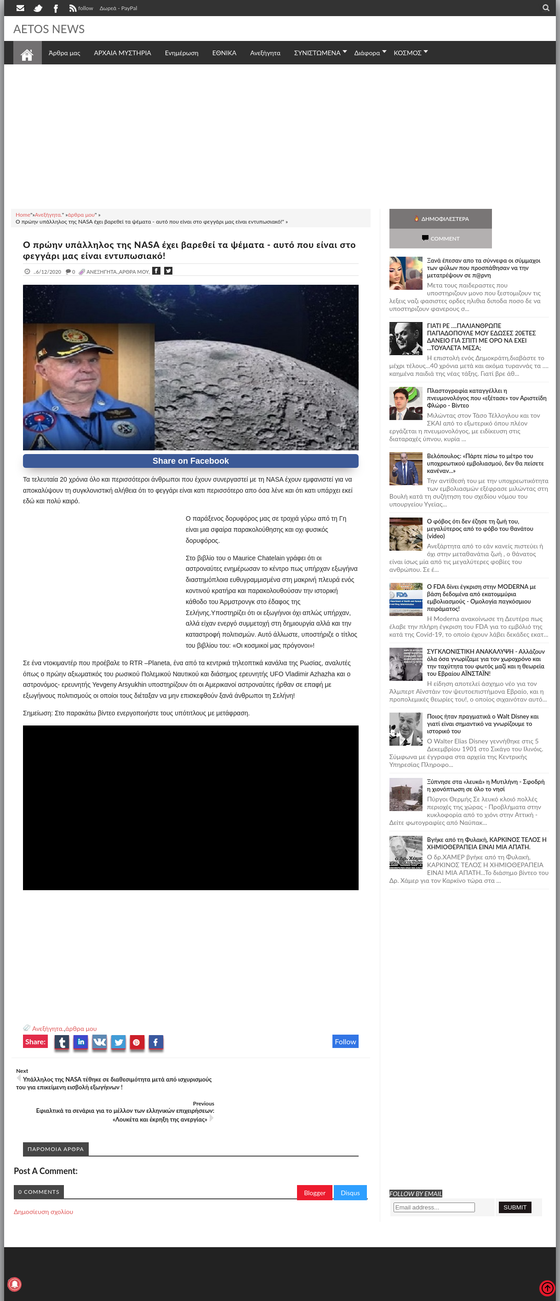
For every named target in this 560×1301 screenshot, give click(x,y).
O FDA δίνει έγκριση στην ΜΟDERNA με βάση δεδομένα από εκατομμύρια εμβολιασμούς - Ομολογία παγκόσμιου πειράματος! (481, 578)
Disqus (350, 1160)
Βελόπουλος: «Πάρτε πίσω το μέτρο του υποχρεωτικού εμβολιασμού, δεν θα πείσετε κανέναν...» (485, 443)
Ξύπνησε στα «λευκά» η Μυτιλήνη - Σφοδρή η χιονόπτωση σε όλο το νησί (486, 765)
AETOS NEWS (51, 28)
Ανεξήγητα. (48, 1028)
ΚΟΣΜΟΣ (408, 53)
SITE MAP (144, 1292)
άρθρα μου (81, 1028)
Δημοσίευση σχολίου (43, 1179)
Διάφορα (367, 53)
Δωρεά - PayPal (118, 8)
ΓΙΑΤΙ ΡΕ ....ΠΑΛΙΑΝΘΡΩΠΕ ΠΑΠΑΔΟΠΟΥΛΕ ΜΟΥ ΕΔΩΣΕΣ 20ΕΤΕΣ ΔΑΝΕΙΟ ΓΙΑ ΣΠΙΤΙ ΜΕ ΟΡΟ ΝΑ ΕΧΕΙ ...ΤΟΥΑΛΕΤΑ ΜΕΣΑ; (481, 317)
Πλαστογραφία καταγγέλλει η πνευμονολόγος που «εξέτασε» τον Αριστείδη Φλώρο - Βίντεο (487, 378)
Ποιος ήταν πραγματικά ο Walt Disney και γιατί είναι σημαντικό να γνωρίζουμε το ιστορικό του (483, 704)
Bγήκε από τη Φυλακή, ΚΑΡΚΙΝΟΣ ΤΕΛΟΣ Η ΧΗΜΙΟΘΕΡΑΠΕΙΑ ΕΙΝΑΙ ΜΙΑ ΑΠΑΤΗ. (487, 823)
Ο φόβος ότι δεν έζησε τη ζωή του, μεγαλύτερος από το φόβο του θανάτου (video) (480, 509)
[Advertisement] (280, 135)
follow (80, 9)
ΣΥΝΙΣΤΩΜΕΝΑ (317, 53)
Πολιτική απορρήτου (186, 1292)
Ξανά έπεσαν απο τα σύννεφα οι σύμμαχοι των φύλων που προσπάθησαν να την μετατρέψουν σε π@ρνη (484, 248)
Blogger (315, 1160)
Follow (345, 1041)
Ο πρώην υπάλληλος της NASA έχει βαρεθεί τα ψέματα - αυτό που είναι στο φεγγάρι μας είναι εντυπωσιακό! (187, 250)
